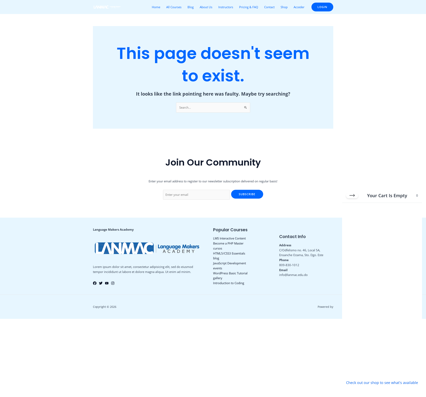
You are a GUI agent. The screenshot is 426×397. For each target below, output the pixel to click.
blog (216, 258)
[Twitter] (101, 283)
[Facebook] (95, 283)
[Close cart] (352, 194)
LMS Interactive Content (229, 238)
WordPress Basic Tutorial (230, 273)
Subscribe (247, 194)
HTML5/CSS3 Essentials (229, 253)
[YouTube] (107, 283)
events (217, 268)
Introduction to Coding (228, 283)
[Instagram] (113, 283)
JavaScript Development (229, 263)
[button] (322, 7)
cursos (217, 248)
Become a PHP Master (228, 243)
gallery (217, 278)
